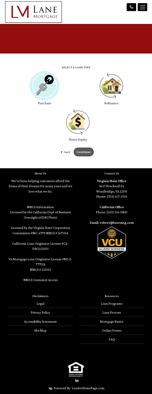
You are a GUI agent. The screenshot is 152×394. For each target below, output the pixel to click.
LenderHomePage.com (88, 388)
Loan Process (111, 312)
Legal (40, 304)
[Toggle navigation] (142, 7)
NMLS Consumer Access (40, 280)
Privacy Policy (40, 312)
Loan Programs (112, 304)
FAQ (112, 339)
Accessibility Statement (40, 321)
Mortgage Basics (111, 321)
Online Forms (112, 330)
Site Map (40, 330)
